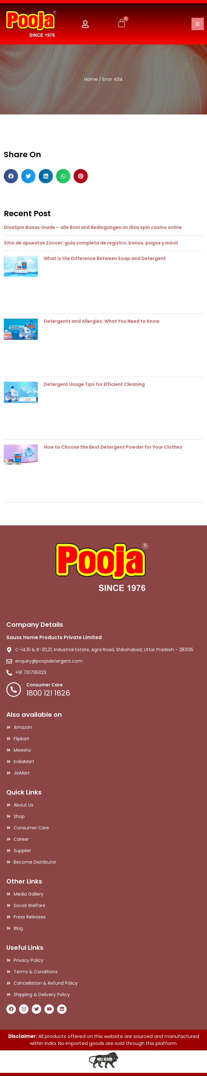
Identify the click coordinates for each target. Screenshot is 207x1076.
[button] (11, 176)
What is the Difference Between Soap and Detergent (105, 258)
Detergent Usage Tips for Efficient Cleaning (94, 384)
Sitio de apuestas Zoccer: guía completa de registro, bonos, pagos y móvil (91, 243)
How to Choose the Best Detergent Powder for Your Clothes (113, 447)
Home (91, 79)
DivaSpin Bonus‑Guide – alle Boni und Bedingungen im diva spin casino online (93, 227)
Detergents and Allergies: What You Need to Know (101, 321)
